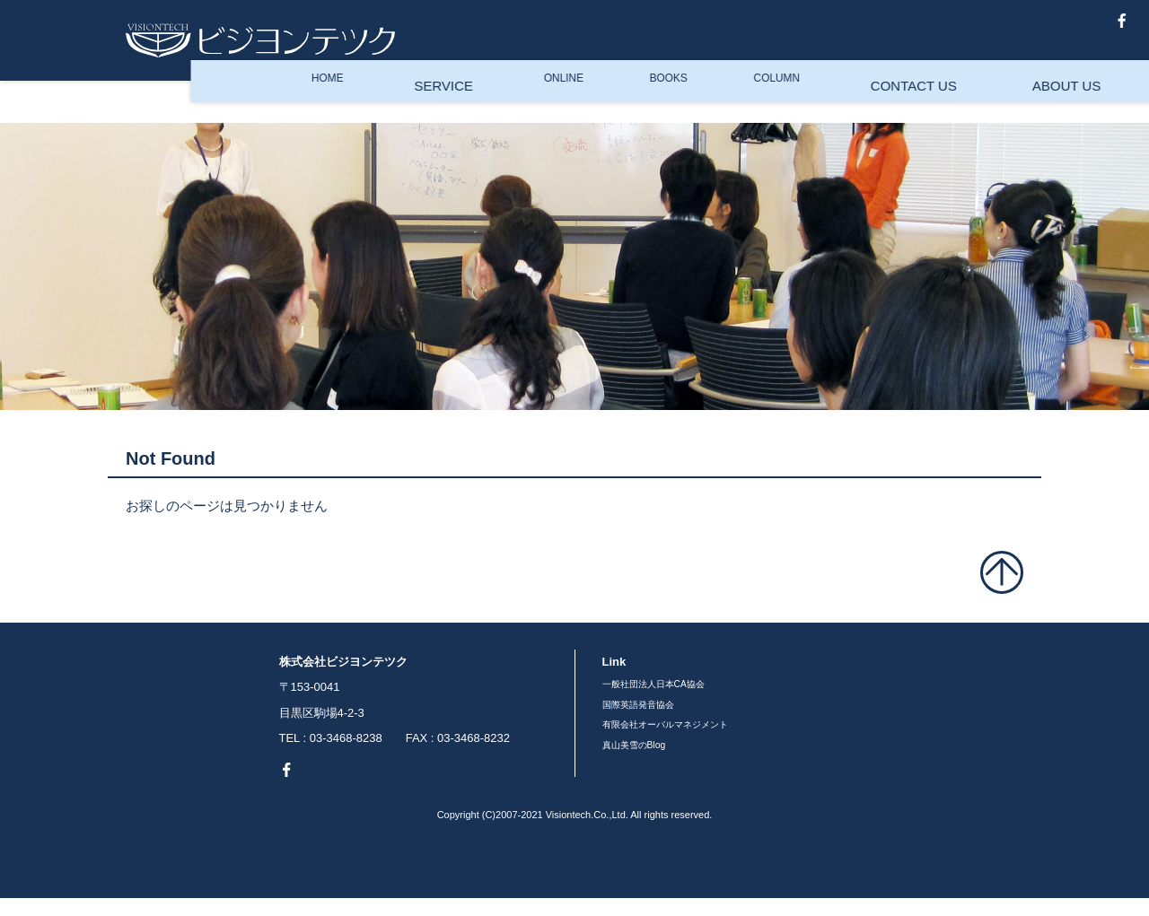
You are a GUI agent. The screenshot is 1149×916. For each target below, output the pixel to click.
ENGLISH (993, 106)
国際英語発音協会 (649, 713)
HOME (146, 106)
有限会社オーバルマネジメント (684, 738)
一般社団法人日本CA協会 (668, 687)
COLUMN (596, 106)
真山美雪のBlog (976, 40)
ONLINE (372, 106)
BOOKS (482, 106)
